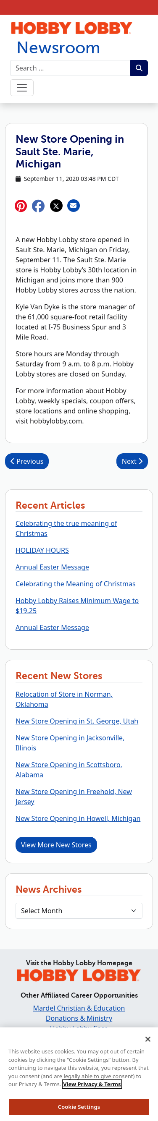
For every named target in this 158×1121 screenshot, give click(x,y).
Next (132, 461)
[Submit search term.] (139, 68)
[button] (38, 205)
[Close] (148, 1042)
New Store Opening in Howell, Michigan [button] (78, 818)
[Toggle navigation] (22, 87)
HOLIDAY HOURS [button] (42, 550)
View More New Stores (56, 844)
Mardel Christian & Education (79, 1008)
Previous (27, 461)
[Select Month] (79, 911)
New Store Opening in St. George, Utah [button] (77, 721)
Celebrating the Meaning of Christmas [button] (76, 583)
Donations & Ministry (79, 1018)
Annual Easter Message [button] (52, 567)
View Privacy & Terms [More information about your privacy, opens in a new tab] (92, 1087)
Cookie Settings (79, 1109)
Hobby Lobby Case (79, 1028)
